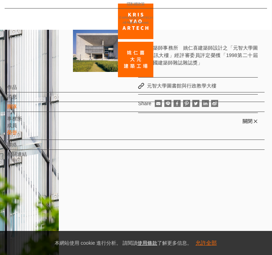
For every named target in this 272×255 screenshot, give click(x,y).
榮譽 (24, 136)
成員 (24, 129)
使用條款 (147, 243)
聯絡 (24, 148)
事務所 (26, 122)
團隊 (24, 110)
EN (48, 208)
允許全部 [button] (206, 243)
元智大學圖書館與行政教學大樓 (181, 86)
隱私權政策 (37, 229)
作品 (24, 91)
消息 (24, 100)
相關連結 (29, 157)
